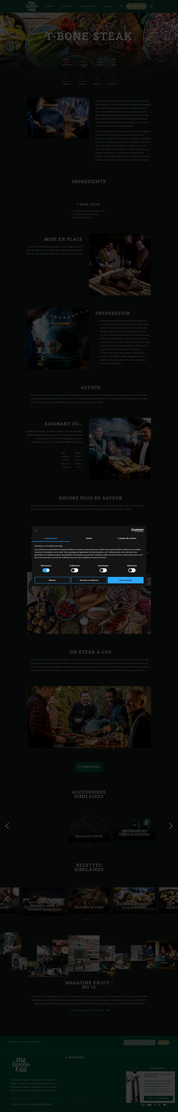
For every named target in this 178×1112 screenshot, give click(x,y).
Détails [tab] (89, 538)
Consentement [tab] (51, 538)
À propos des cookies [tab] (127, 538)
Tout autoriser (125, 580)
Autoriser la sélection (89, 580)
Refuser (52, 580)
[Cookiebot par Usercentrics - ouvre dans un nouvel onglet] (132, 530)
